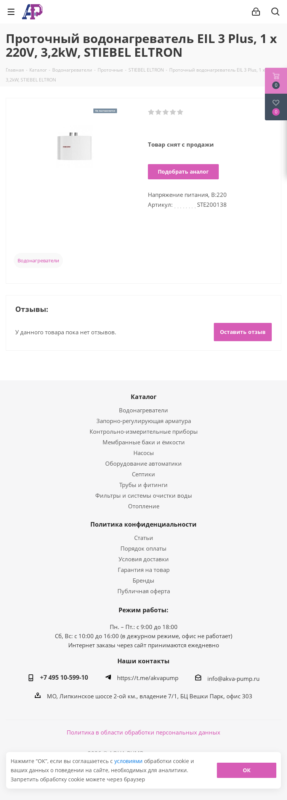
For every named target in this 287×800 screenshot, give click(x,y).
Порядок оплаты (143, 548)
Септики (143, 474)
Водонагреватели (38, 260)
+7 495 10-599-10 (64, 677)
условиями (129, 761)
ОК (246, 770)
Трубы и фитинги (143, 485)
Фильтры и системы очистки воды (143, 495)
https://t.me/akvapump (147, 678)
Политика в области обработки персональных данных (143, 732)
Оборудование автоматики (143, 463)
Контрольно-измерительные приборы (144, 431)
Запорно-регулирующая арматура (143, 421)
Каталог (144, 397)
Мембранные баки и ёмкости (144, 442)
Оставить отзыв (243, 331)
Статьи (143, 537)
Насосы (143, 453)
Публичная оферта (143, 591)
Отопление (143, 506)
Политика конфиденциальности (143, 524)
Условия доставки (144, 559)
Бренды (143, 580)
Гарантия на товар (144, 569)
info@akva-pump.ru (233, 678)
